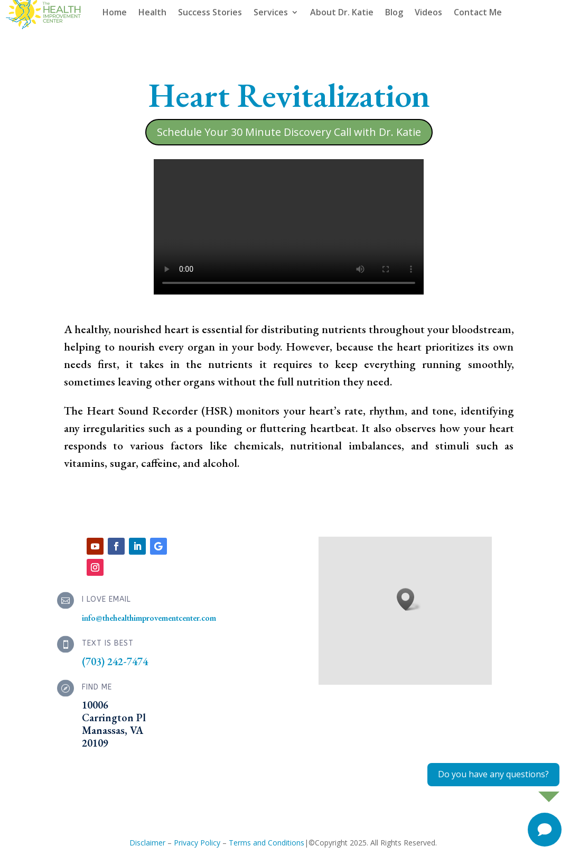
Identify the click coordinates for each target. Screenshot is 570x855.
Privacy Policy (197, 843)
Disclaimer (147, 843)
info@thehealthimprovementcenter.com (149, 617)
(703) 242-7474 (115, 661)
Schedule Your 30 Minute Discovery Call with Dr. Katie (289, 132)
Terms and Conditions (266, 843)
